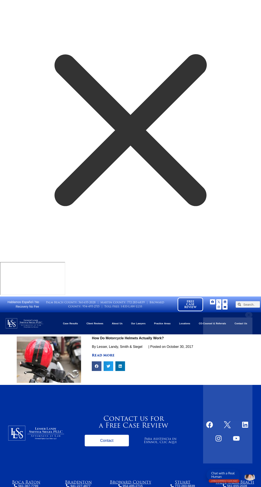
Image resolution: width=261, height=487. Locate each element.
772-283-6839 (136, 302)
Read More (103, 355)
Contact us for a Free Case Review (133, 422)
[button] (96, 366)
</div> (32, 278)
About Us (117, 323)
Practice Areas (162, 323)
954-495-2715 (91, 306)
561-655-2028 (87, 302)
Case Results (70, 323)
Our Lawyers (138, 323)
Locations (184, 323)
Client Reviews (94, 323)
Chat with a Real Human (224, 476)
